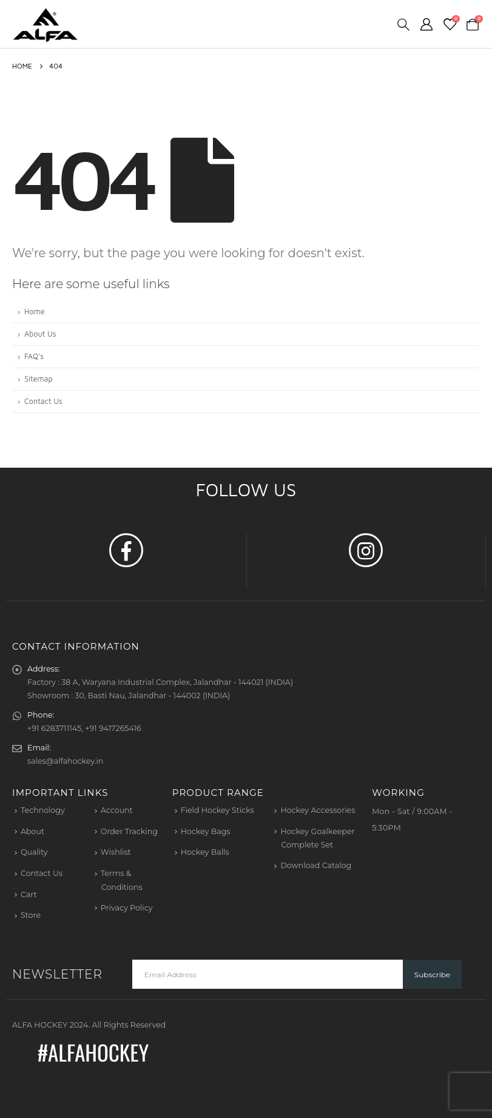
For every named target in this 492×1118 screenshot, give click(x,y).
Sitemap (38, 378)
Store (31, 915)
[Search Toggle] (403, 24)
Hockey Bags (206, 831)
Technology (43, 810)
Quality (34, 852)
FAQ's (34, 356)
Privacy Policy (127, 907)
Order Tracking (129, 831)
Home (34, 311)
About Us (40, 333)
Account (117, 810)
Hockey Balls (205, 852)
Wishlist (116, 852)
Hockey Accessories (317, 810)
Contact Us (43, 401)
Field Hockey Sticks (217, 810)
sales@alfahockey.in (65, 761)
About (32, 831)
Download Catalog (315, 865)
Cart (29, 894)
